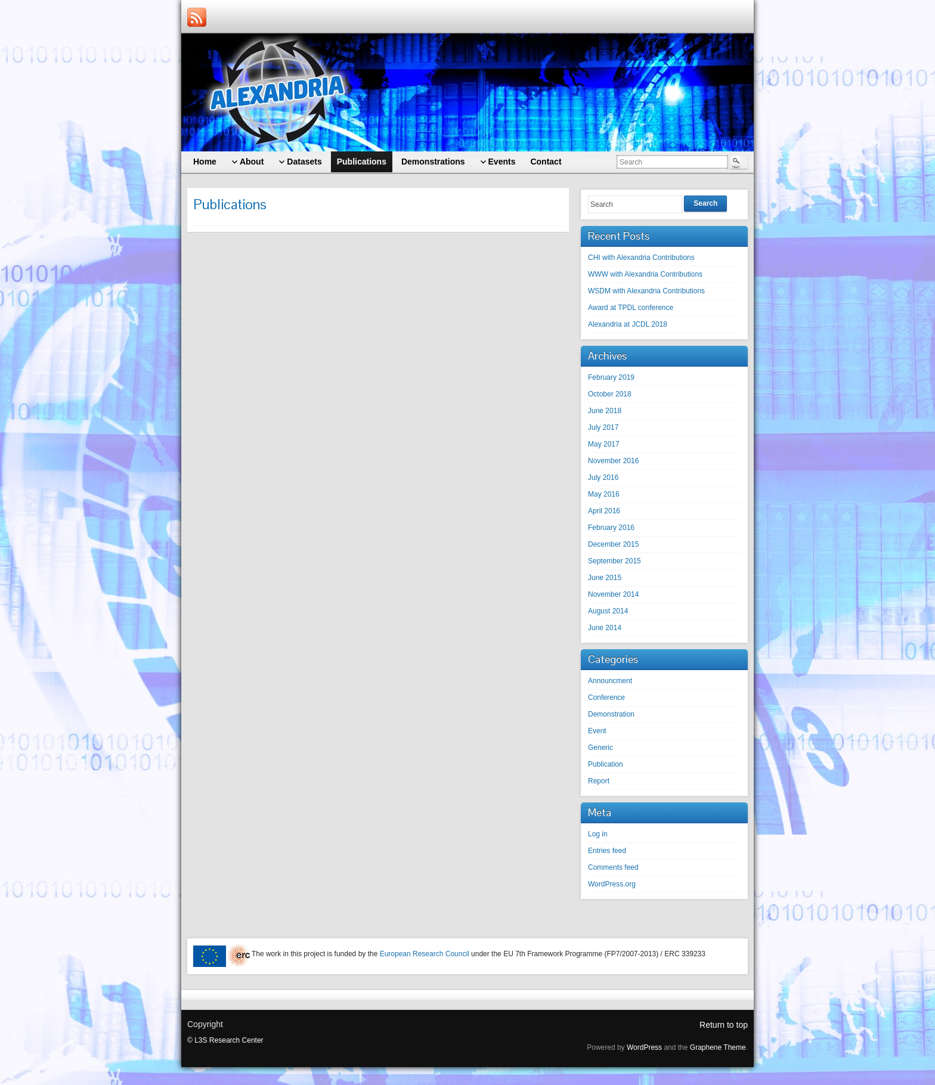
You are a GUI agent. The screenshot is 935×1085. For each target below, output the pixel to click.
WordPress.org (612, 884)
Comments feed (613, 867)
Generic (600, 747)
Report (598, 781)
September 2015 (614, 561)
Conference (606, 697)
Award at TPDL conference (630, 307)
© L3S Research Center (225, 1040)
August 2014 (608, 611)
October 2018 (609, 394)
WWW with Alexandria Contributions (645, 274)
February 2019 (611, 377)
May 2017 (604, 444)
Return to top (723, 1025)
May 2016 (604, 494)
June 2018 (604, 411)
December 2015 (613, 544)
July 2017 (603, 427)
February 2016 (611, 527)
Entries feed (607, 851)
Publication (605, 764)
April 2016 (604, 511)
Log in (598, 834)
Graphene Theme (718, 1047)
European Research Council (424, 954)
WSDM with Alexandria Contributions (646, 291)
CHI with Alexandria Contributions (641, 257)
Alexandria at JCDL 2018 (627, 324)
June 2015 (604, 578)
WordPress (644, 1047)
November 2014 (613, 594)
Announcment (610, 681)
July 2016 (603, 477)
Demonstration (611, 714)
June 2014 (604, 628)
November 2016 (613, 461)
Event (597, 731)
